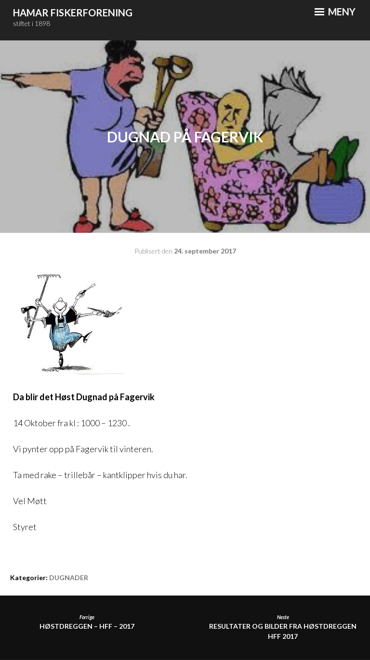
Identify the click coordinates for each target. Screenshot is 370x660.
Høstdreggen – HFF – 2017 (87, 622)
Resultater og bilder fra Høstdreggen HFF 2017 (283, 627)
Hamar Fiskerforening (72, 12)
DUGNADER (68, 577)
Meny (335, 11)
